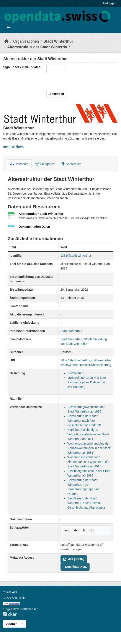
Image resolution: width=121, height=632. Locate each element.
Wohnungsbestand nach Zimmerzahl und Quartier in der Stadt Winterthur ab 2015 (88, 461)
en (67, 530)
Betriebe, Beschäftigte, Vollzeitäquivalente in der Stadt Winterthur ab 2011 (88, 434)
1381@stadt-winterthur (75, 255)
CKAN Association (15, 598)
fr (84, 530)
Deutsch (11, 623)
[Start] (6, 41)
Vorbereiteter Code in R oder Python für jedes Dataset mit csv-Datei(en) (86, 382)
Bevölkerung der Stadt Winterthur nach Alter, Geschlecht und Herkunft (84, 420)
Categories (45, 164)
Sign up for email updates (21, 67)
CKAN (10, 614)
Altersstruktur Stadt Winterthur (41, 214)
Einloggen (109, 3)
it (91, 530)
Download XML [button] (76, 566)
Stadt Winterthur (58, 41)
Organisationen (26, 41)
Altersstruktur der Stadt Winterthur (38, 47)
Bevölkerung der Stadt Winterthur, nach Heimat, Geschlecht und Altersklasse (86, 503)
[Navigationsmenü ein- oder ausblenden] (8, 26)
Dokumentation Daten (34, 226)
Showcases (71, 164)
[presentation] (74, 81)
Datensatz (19, 164)
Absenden (56, 94)
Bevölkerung (75, 373)
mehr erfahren (13, 146)
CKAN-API (10, 592)
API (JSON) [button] (73, 559)
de (76, 530)
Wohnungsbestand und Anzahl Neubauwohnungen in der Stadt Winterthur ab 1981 (88, 448)
